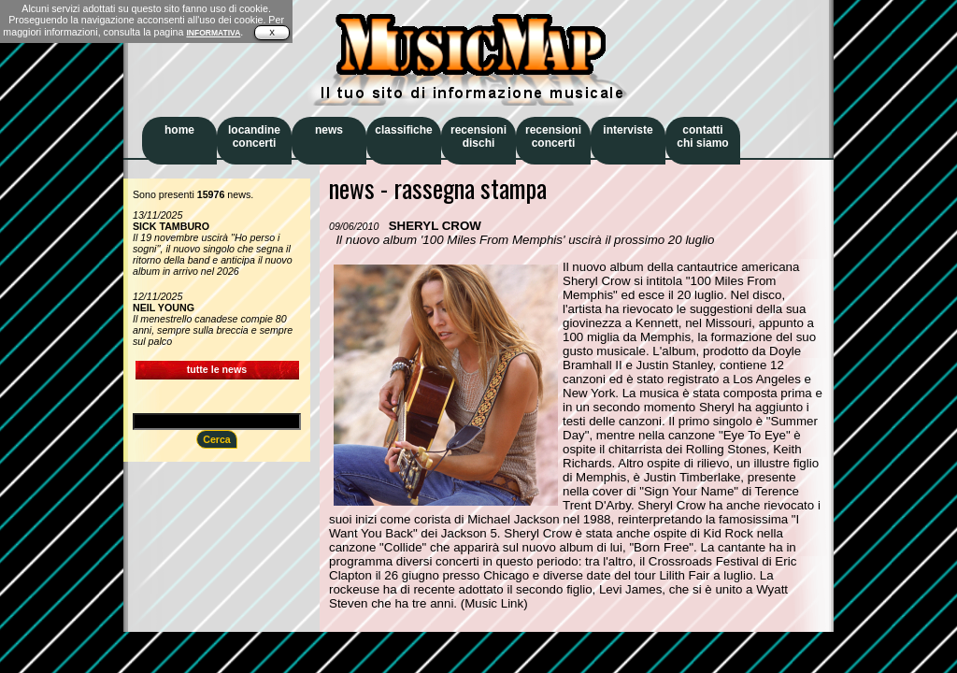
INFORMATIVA (213, 32)
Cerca (217, 439)
